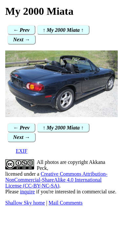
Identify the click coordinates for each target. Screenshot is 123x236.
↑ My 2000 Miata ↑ (63, 30)
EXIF (22, 151)
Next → (21, 39)
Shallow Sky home (25, 203)
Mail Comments (66, 203)
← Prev (21, 30)
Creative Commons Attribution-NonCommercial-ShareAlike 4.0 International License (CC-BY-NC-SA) (56, 179)
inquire (27, 191)
